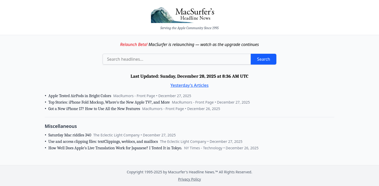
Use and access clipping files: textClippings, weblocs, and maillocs (103, 141)
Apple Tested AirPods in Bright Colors (79, 96)
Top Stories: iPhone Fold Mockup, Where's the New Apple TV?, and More (109, 102)
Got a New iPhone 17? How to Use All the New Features (94, 108)
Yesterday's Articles (189, 85)
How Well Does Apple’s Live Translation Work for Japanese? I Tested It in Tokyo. (115, 148)
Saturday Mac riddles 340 (69, 135)
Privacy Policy (189, 179)
